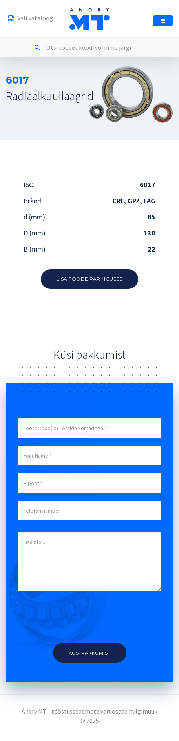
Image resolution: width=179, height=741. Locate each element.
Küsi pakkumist (90, 653)
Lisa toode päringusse (90, 279)
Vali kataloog (30, 19)
